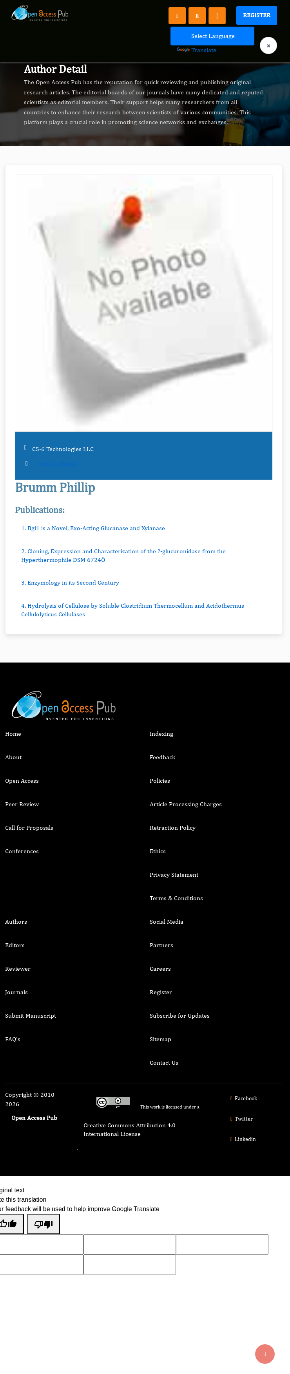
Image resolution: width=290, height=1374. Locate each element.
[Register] (177, 15)
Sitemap (160, 1039)
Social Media (166, 921)
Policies (160, 780)
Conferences (22, 851)
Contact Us (164, 1062)
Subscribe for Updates (180, 1015)
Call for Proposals (29, 827)
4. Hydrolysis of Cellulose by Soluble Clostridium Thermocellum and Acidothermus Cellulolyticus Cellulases (132, 610)
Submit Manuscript (30, 1015)
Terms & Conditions (176, 898)
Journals (16, 992)
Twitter (240, 1119)
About (13, 757)
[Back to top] (265, 1354)
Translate (196, 50)
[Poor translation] (43, 1224)
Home (13, 733)
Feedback (162, 757)
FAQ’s (12, 1039)
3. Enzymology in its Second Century (70, 582)
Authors (16, 921)
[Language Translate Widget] (212, 36)
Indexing (161, 733)
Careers (160, 968)
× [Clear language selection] (268, 46)
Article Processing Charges (186, 804)
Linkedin (242, 1139)
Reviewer (18, 968)
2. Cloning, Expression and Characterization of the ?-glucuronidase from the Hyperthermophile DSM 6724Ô (123, 555)
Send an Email (57, 463)
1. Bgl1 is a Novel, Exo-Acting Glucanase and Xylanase (93, 528)
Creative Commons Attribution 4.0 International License (129, 1129)
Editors (15, 945)
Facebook (242, 1098)
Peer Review (22, 804)
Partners (161, 945)
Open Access (22, 780)
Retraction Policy (173, 827)
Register (256, 15)
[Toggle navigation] (217, 15)
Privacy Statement (174, 874)
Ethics (158, 851)
